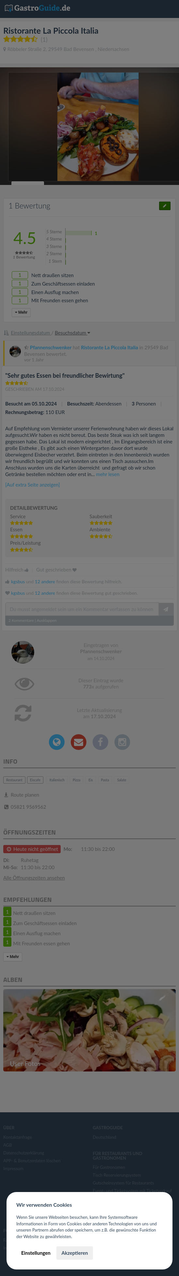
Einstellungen (36, 1253)
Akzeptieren (74, 1253)
